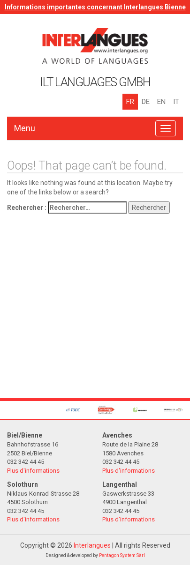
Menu (24, 128)
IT (176, 101)
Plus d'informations (33, 470)
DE (146, 101)
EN (161, 101)
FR (130, 101)
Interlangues (92, 545)
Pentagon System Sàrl (122, 555)
